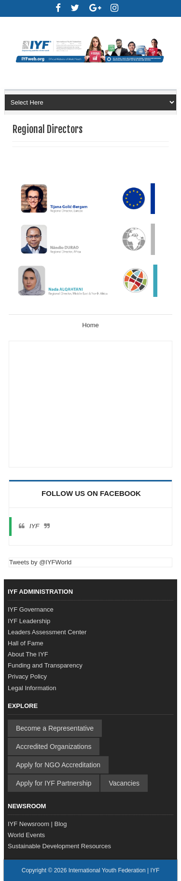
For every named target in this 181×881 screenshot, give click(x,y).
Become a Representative (55, 728)
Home (90, 325)
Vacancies (124, 783)
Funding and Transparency (45, 665)
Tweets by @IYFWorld (40, 562)
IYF (34, 526)
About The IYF (28, 654)
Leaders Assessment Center (47, 632)
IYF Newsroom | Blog (37, 824)
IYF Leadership (29, 621)
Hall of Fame (25, 643)
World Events (26, 835)
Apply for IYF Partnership (53, 783)
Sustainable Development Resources (59, 846)
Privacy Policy (27, 676)
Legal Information (32, 688)
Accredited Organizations (53, 746)
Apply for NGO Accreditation (58, 765)
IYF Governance (31, 609)
